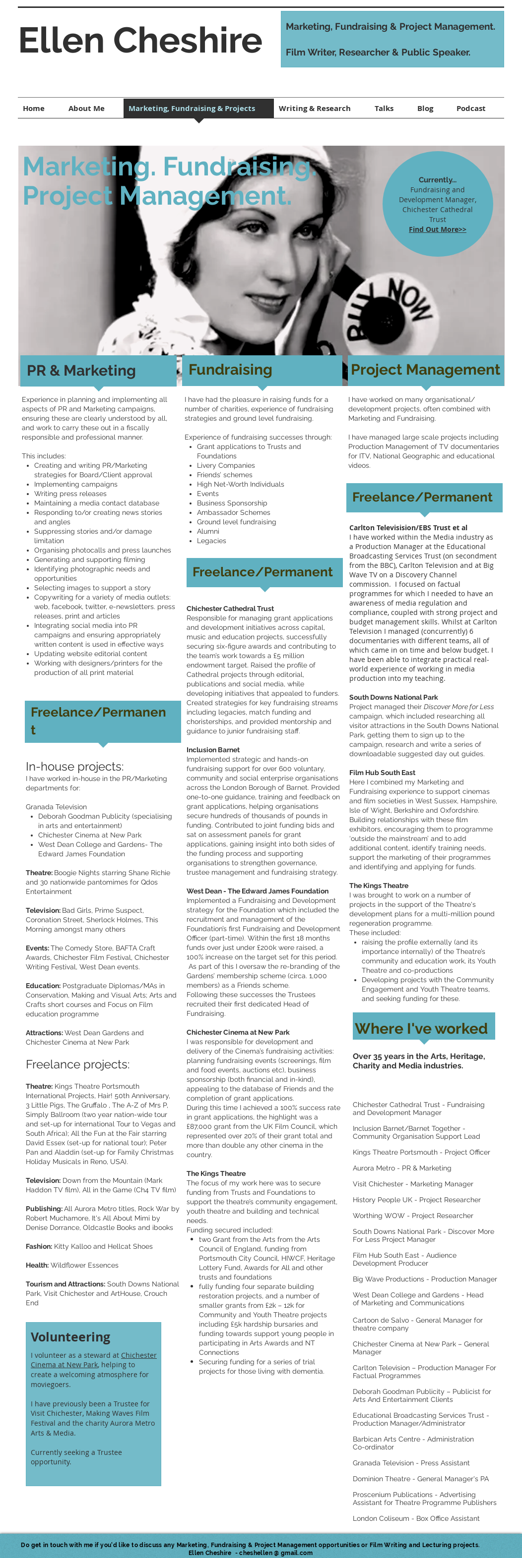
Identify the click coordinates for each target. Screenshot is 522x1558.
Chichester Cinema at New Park (94, 1360)
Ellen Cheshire (140, 40)
